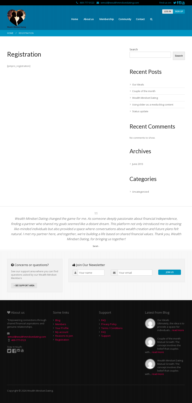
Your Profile (62, 328)
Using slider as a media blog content (152, 104)
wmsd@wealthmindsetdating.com (118, 2)
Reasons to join (64, 335)
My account (61, 332)
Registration (62, 339)
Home (74, 19)
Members (60, 324)
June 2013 (137, 164)
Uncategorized (140, 191)
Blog (57, 320)
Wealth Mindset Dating (145, 97)
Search (134, 49)
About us (89, 19)
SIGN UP (179, 11)
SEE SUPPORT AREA (24, 285)
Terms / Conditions (112, 328)
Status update (140, 111)
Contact (140, 19)
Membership (106, 19)
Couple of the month (143, 91)
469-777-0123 (85, 2)
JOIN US (169, 272)
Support (105, 335)
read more (178, 330)
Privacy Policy (109, 324)
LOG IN (167, 11)
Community (124, 19)
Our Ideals (138, 84)
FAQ (103, 320)
